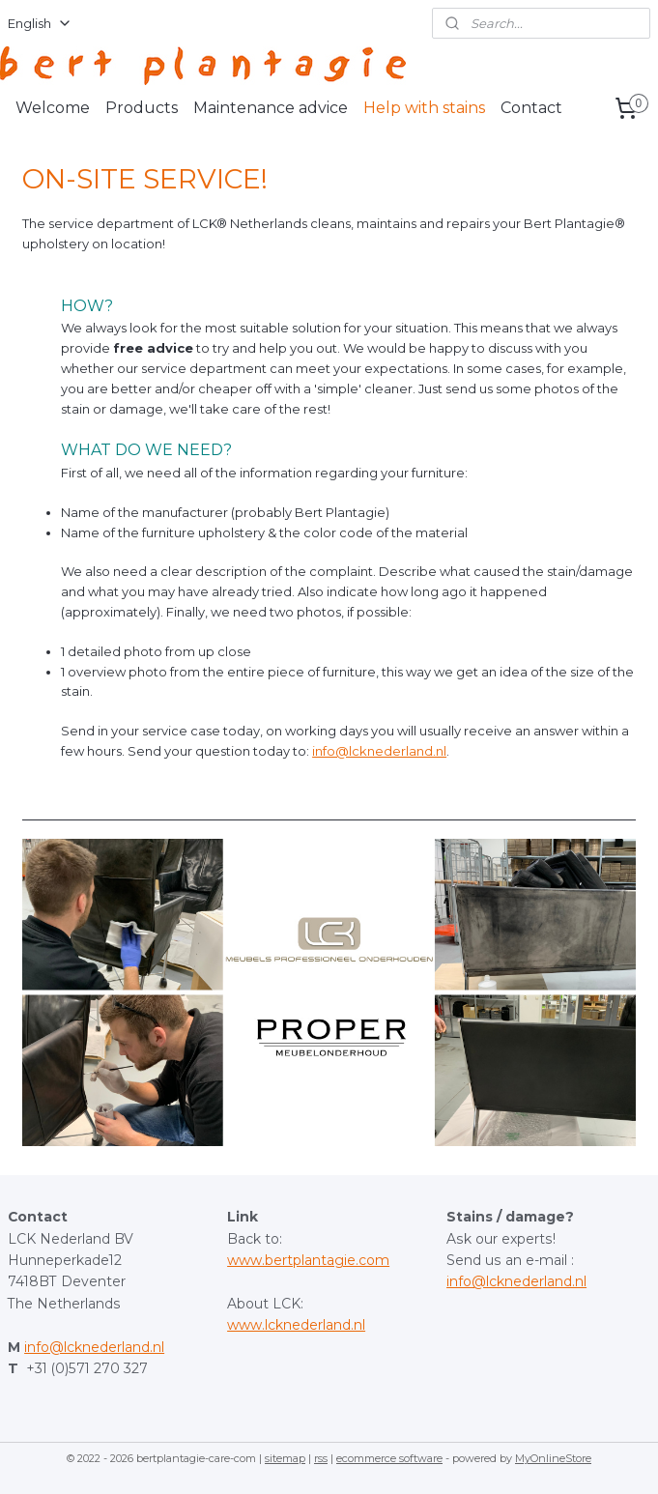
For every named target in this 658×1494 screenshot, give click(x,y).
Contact (531, 108)
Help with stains (424, 108)
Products (141, 108)
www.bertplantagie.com (308, 1260)
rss (321, 1458)
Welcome (52, 108)
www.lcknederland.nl (296, 1325)
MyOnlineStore (553, 1458)
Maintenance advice (270, 108)
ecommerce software (389, 1458)
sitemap (285, 1458)
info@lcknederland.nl (379, 751)
